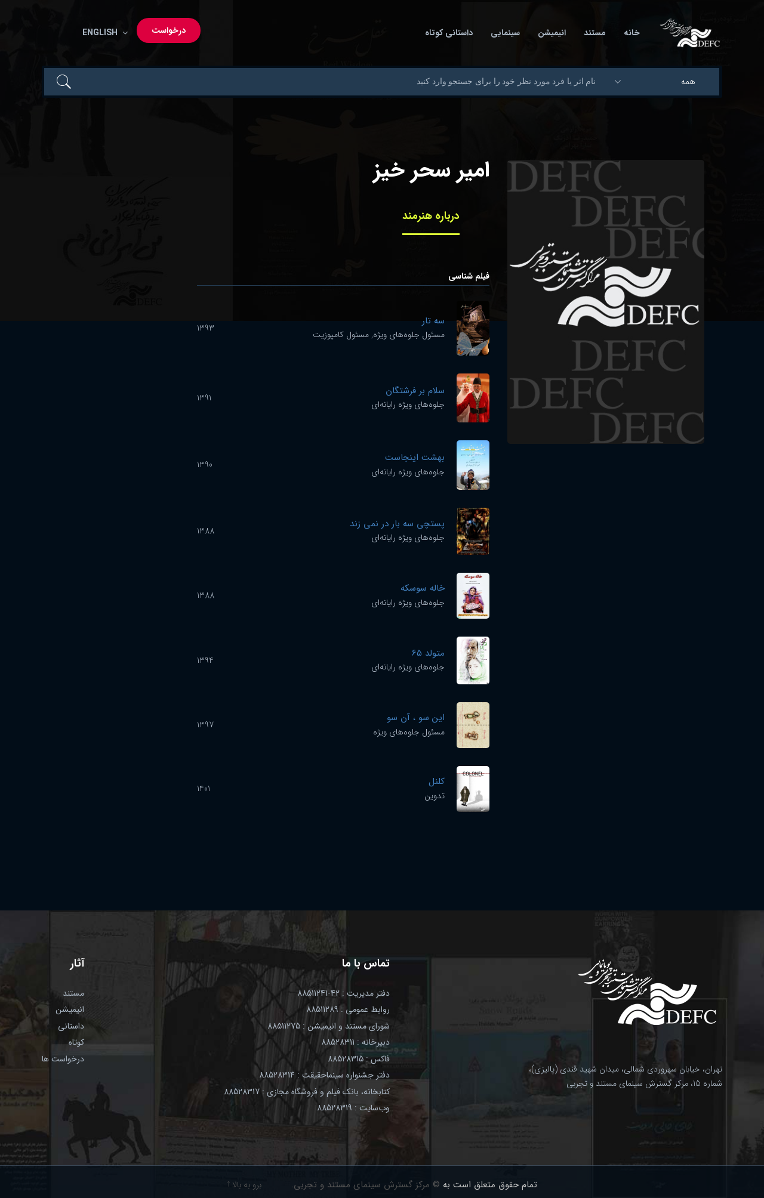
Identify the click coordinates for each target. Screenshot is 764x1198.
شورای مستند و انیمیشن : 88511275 (328, 1026)
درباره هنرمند (431, 216)
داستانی (71, 1026)
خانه (632, 32)
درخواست (169, 30)
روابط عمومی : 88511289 (348, 1009)
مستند (595, 32)
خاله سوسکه (423, 588)
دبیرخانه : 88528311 (355, 1042)
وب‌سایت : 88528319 (353, 1107)
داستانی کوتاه (449, 32)
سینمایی (505, 32)
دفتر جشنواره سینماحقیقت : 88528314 (324, 1075)
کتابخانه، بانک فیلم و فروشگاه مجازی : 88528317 (307, 1091)
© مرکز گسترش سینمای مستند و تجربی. (365, 1185)
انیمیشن (552, 32)
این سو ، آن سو (416, 718)
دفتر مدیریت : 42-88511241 (343, 993)
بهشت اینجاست (415, 457)
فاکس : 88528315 (359, 1059)
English (103, 32)
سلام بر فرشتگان (415, 391)
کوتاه (76, 1042)
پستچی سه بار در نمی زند (397, 524)
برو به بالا (244, 1184)
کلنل (437, 781)
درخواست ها (63, 1059)
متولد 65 (428, 653)
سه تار (433, 321)
